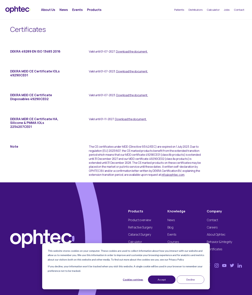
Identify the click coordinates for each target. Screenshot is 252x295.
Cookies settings (133, 279)
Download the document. (132, 51)
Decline (190, 279)
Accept (162, 279)
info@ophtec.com (173, 175)
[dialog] (126, 266)
